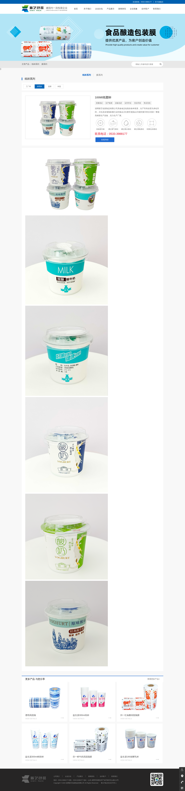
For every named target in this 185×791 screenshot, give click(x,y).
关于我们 (87, 9)
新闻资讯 (122, 9)
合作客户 (145, 9)
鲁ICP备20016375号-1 (108, 783)
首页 (76, 9)
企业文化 (99, 9)
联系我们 (157, 9)
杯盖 (59, 86)
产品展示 (110, 9)
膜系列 (44, 64)
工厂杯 (28, 86)
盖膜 (49, 86)
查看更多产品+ (153, 679)
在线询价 (105, 140)
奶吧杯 (39, 86)
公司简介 (57, 776)
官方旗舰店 (159, 2)
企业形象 (133, 9)
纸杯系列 (35, 64)
